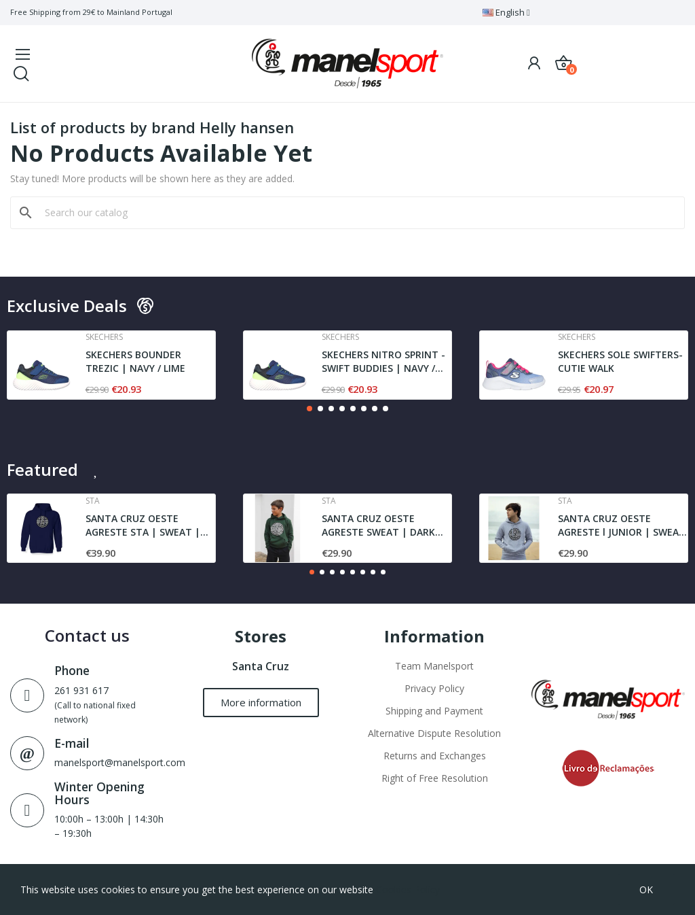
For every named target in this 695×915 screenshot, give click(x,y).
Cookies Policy (408, 889)
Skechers (104, 337)
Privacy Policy (434, 688)
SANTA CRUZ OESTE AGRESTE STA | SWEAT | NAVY (143, 525)
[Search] (355, 213)
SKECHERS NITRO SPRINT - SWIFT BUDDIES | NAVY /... (383, 361)
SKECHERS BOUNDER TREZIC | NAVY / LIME (135, 361)
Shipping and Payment (434, 710)
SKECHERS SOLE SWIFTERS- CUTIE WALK (620, 361)
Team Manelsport (434, 665)
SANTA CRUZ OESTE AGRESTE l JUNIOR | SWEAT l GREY (621, 525)
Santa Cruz (260, 666)
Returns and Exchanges (434, 755)
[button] (309, 408)
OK (646, 889)
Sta (93, 501)
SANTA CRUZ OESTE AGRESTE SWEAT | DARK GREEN (378, 525)
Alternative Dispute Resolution (434, 733)
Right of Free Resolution (434, 778)
